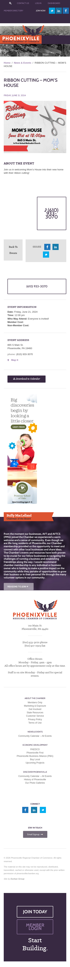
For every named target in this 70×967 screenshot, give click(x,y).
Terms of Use (35, 722)
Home (7, 62)
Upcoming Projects (35, 762)
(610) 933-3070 (51, 213)
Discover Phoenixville (35, 772)
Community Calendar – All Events (35, 736)
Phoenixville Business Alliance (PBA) (35, 756)
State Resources (35, 712)
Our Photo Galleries (35, 783)
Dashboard (54, 3)
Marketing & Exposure (35, 706)
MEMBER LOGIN (35, 926)
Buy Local (35, 759)
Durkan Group (17, 879)
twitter (52, 10)
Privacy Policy (35, 719)
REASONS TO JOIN (18, 586)
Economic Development (35, 745)
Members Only (35, 702)
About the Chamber (35, 698)
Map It (14, 360)
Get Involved (35, 709)
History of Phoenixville (35, 779)
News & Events (22, 62)
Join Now (40, 10)
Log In (38, 3)
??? (10, 3)
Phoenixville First (35, 752)
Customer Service (35, 716)
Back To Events (13, 250)
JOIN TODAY (35, 911)
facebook (66, 10)
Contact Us (23, 3)
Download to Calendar (26, 379)
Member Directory (13, 10)
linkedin (59, 10)
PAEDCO (35, 749)
